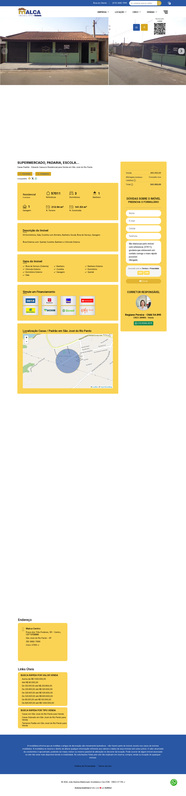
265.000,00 (155, 173)
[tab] (136, 27)
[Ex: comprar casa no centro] (143, 3)
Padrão (26, 167)
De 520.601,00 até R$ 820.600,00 (37, 696)
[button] (169, 3)
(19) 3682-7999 (33, 641)
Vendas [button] (151, 12)
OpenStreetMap (106, 387)
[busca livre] (159, 3)
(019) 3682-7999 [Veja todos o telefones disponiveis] (119, 3)
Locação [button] (120, 12)
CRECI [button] (136, 12)
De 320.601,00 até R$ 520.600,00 (37, 693)
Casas (20, 167)
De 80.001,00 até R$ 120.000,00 (36, 699)
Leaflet (94, 387)
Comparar (43, 174)
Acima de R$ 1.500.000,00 (34, 679)
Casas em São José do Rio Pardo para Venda (43, 714)
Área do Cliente (100, 3)
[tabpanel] (93, 51)
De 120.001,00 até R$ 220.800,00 (37, 686)
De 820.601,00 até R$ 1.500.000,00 (38, 703)
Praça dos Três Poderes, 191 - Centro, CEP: (43, 633)
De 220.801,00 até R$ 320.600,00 (37, 689)
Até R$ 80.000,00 (30, 682)
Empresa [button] (102, 12)
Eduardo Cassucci (39, 167)
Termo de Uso (105, 766)
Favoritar (25, 174)
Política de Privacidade (85, 766)
